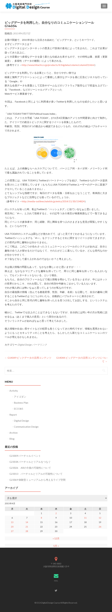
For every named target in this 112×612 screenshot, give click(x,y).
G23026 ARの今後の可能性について (30, 467)
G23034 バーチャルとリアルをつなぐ (30, 461)
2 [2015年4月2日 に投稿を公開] (56, 513)
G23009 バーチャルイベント (25, 455)
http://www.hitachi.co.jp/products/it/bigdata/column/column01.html (58, 64)
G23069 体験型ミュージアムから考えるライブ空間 (37, 479)
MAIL (56, 581)
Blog (11, 438)
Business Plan (21, 402)
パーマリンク (39, 344)
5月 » (56, 545)
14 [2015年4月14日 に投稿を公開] (27, 522)
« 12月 (56, 538)
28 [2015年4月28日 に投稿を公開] (27, 531)
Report (13, 414)
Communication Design (26, 426)
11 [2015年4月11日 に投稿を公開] (85, 517)
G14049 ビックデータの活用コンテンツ (28, 357)
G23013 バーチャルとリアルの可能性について (36, 473)
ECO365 (18, 408)
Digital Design (25, 344)
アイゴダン (20, 396)
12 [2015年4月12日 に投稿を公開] (100, 517)
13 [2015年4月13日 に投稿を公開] (12, 522)
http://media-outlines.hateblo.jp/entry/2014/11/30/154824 (53, 201)
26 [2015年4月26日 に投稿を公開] (100, 526)
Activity (13, 390)
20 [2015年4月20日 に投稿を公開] (12, 526)
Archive (13, 432)
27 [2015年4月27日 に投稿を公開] (12, 531)
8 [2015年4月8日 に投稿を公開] (41, 517)
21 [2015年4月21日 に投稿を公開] (27, 526)
